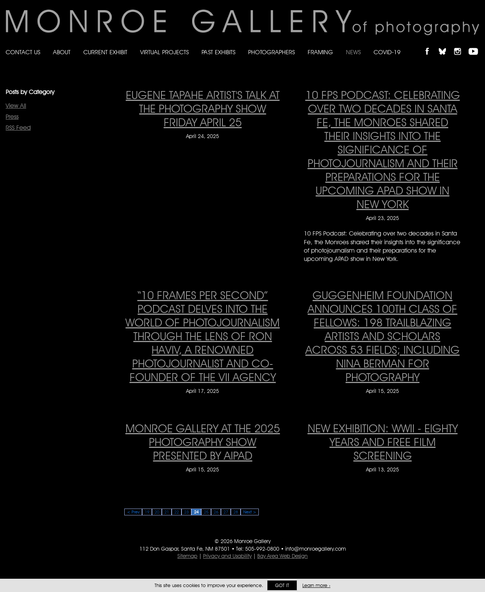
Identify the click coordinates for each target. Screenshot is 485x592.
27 (226, 512)
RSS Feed (18, 127)
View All (16, 105)
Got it (282, 585)
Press (12, 116)
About (61, 52)
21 (166, 512)
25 (206, 512)
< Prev (133, 512)
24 (196, 512)
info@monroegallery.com (315, 549)
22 (176, 512)
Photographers (271, 52)
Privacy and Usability (227, 556)
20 (157, 512)
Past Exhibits (218, 52)
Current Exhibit (105, 52)
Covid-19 (387, 52)
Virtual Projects (164, 52)
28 (235, 512)
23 (186, 512)
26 (216, 512)
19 (147, 512)
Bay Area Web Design (282, 556)
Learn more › (316, 585)
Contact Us (23, 52)
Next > (249, 512)
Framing (320, 52)
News (353, 52)
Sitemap (187, 556)
